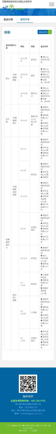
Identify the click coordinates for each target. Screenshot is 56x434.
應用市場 (24, 19)
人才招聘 (33, 430)
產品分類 (8, 19)
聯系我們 (23, 430)
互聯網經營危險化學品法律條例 (17, 1)
